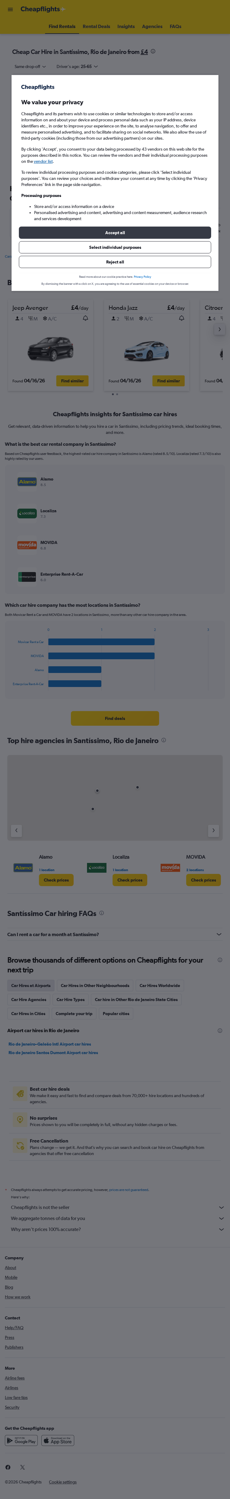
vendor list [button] (43, 161)
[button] (115, 233)
